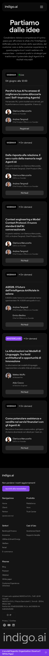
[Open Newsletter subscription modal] (16, 488)
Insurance (6, 535)
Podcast (5, 571)
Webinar (5, 575)
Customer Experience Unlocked (10, 584)
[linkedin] (4, 625)
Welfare (5, 543)
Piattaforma (30, 503)
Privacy (5, 621)
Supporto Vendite (33, 535)
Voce (28, 507)
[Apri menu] (41, 6)
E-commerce (7, 551)
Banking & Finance (9, 531)
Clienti (4, 507)
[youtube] (9, 625)
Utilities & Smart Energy (11, 539)
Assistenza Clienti (33, 531)
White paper (7, 579)
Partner (5, 511)
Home (4, 503)
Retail (4, 547)
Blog (4, 567)
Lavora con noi (7, 516)
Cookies (13, 621)
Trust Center (31, 511)
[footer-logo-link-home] (18, 475)
